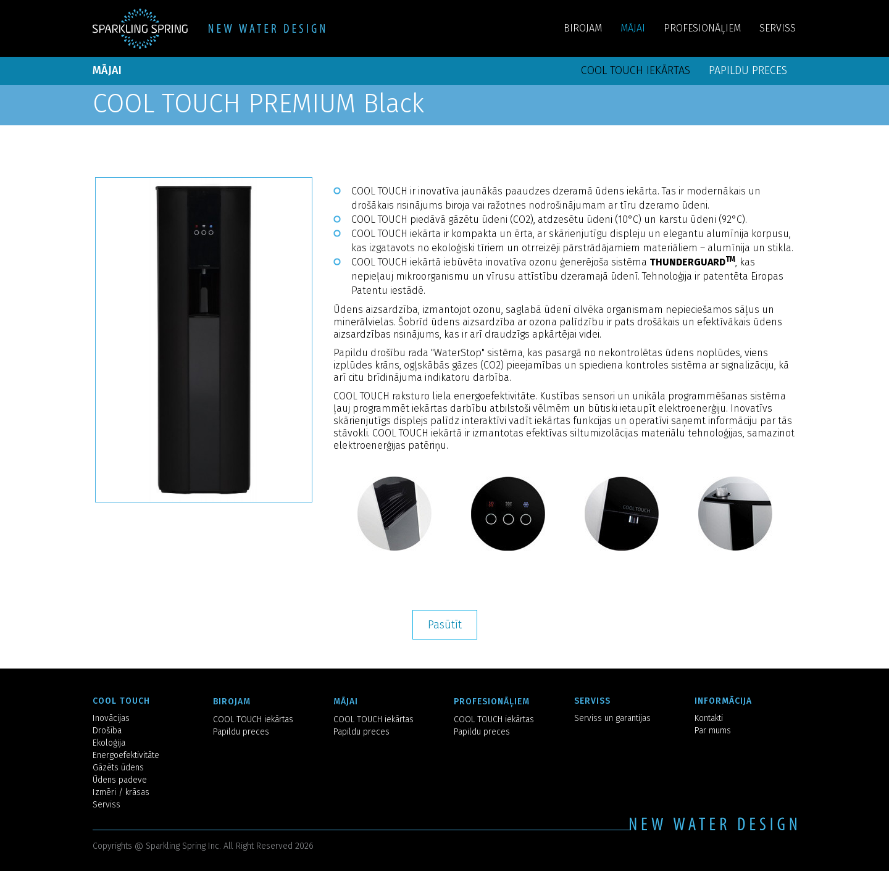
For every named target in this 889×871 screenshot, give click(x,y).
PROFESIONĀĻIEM (702, 28)
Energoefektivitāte (126, 755)
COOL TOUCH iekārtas (635, 70)
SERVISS (777, 28)
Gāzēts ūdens (118, 767)
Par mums (713, 730)
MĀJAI (632, 28)
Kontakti (709, 718)
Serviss (106, 804)
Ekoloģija (109, 743)
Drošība (107, 730)
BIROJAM (583, 28)
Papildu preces (748, 70)
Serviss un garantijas (612, 718)
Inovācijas (111, 718)
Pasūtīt (445, 624)
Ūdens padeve (120, 780)
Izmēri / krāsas (121, 792)
